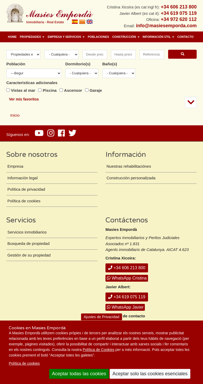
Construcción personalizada (131, 178)
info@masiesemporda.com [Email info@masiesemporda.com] (166, 25)
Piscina (50, 90)
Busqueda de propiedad (28, 243)
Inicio (15, 115)
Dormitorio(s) (77, 64)
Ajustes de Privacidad (101, 317)
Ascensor (73, 90)
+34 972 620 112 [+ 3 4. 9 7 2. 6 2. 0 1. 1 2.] (179, 19)
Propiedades (32, 36)
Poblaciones (98, 36)
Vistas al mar (23, 90)
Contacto (185, 36)
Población (15, 64)
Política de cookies (24, 363)
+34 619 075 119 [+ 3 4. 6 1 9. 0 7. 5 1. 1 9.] (179, 13)
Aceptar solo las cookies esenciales (149, 373)
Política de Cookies (98, 350)
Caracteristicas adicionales (31, 82)
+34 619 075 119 (126, 297)
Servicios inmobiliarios (27, 232)
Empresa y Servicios (66, 36)
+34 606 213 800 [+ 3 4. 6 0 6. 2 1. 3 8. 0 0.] (179, 7)
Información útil (158, 36)
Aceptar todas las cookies (79, 373)
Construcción (126, 36)
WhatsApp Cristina (127, 278)
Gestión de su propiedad (28, 255)
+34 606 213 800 (126, 268)
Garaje (96, 90)
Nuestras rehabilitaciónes (129, 166)
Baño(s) (109, 64)
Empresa (15, 166)
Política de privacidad (26, 189)
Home (12, 36)
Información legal (22, 178)
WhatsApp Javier (125, 307)
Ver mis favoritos (24, 99)
